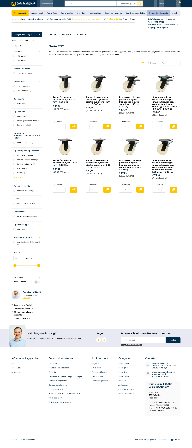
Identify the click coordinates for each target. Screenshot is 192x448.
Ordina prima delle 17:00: (75, 21)
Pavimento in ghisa (26, 166)
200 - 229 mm (24, 92)
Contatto (26, 299)
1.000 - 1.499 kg (24, 75)
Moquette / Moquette (27, 157)
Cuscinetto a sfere (25, 192)
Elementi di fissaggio (158, 15)
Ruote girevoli (36, 15)
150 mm (21, 58)
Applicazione (95, 15)
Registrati (95, 365)
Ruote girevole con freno (28, 122)
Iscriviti (173, 342)
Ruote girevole (24, 127)
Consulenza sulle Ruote (58, 387)
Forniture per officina (135, 15)
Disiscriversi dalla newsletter (60, 404)
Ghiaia (21, 175)
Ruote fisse (52, 15)
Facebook (98, 341)
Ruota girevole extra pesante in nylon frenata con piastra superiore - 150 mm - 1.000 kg (130, 104)
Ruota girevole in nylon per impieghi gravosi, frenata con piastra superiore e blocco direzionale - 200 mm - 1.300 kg (163, 168)
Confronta (58, 123)
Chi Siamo (53, 365)
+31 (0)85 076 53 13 (160, 365)
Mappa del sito (174, 441)
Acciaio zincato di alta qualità (28, 245)
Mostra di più (18, 179)
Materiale (81, 15)
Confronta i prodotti (100, 382)
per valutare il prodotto (28, 21)
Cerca (140, 3)
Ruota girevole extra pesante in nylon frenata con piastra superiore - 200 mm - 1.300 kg (130, 167)
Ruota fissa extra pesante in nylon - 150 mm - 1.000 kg (64, 101)
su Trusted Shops (121, 21)
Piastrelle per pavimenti (27, 161)
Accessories (84, 36)
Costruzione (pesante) (27, 218)
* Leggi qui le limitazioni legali (131, 346)
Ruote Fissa (23, 118)
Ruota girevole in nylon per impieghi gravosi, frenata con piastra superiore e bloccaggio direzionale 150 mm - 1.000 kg (164, 105)
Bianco (21, 105)
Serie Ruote (67, 36)
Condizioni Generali (56, 391)
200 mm (21, 62)
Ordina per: (152, 65)
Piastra (21, 231)
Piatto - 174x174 (25, 144)
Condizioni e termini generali (145, 441)
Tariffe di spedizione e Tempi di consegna (65, 378)
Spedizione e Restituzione (59, 369)
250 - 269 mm (24, 88)
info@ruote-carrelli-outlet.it (164, 374)
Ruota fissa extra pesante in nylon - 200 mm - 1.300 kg (65, 164)
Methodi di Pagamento (58, 382)
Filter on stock (26, 284)
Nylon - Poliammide (26, 205)
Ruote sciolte (67, 15)
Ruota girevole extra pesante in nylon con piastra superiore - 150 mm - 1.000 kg (98, 102)
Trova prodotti (19, 15)
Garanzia (52, 374)
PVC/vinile (22, 170)
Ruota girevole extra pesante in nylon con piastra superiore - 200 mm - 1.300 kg (98, 165)
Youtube (104, 341)
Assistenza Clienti (46, 4)
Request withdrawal (100, 374)
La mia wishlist (98, 378)
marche (175, 15)
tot (26, 260)
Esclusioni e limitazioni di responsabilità (64, 395)
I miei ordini (96, 369)
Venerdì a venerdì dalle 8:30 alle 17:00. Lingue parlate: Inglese (164, 25)
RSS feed (162, 441)
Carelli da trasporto (113, 15)
